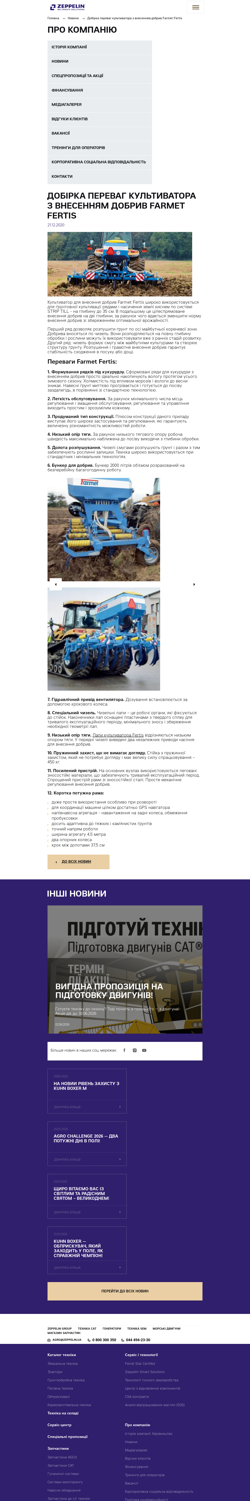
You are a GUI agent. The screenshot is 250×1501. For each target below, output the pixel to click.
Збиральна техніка (63, 1264)
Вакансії (131, 1383)
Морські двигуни (166, 1229)
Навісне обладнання (64, 1390)
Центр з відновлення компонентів (152, 1288)
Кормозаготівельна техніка (69, 1305)
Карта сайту (135, 1423)
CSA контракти (137, 1297)
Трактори (55, 1272)
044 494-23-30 (138, 1240)
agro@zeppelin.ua (66, 1240)
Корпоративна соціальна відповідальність (159, 1392)
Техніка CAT (87, 1229)
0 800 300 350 (104, 1240)
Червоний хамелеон (175, 1478)
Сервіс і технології (141, 1255)
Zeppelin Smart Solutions (145, 1272)
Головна (53, 18)
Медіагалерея (136, 1350)
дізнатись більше (67, 1111)
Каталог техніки (62, 1255)
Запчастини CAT (61, 1365)
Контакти (133, 1412)
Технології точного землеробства (151, 1280)
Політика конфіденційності (146, 1400)
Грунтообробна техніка (66, 1280)
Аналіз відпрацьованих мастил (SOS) (155, 1305)
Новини (73, 18)
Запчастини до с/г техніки (69, 1399)
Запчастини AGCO (62, 1357)
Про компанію (137, 1325)
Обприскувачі (59, 1297)
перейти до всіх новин (125, 1191)
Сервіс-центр (59, 1325)
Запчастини (58, 1349)
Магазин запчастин (64, 1233)
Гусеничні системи (63, 1374)
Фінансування (136, 1367)
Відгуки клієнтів (137, 1358)
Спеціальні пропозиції (68, 1337)
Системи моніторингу (65, 1382)
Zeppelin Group (60, 1229)
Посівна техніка (60, 1288)
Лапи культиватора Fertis (118, 739)
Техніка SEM (136, 1229)
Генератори (112, 1229)
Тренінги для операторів (145, 1375)
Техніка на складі (63, 1313)
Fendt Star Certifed (140, 1264)
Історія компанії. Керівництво (148, 1334)
